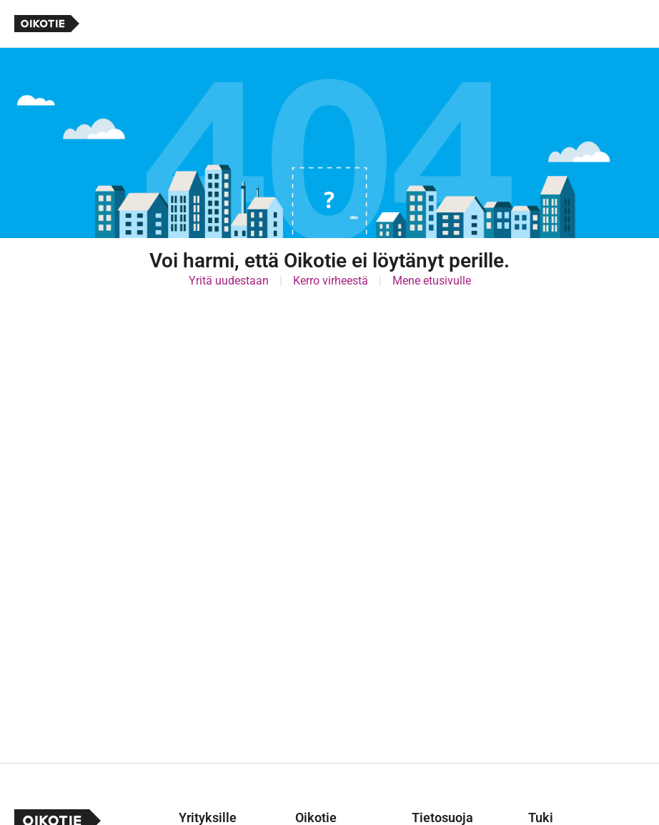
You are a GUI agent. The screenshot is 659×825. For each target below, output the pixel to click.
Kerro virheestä (330, 280)
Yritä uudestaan (229, 280)
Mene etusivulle (431, 280)
